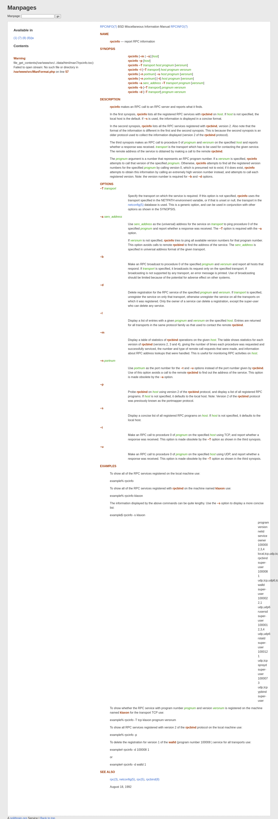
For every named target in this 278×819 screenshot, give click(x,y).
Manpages (21, 7)
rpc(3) (114, 779)
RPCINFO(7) (108, 26)
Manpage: (14, 16)
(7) (20, 38)
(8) (24, 38)
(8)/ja (30, 38)
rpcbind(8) (152, 779)
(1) (15, 38)
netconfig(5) (136, 204)
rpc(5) (140, 779)
